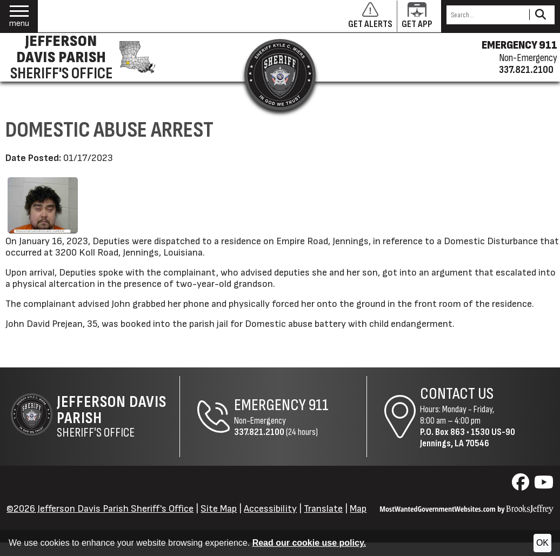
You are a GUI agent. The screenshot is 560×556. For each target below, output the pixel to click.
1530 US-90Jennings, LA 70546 (467, 437)
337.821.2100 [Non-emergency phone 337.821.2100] (526, 70)
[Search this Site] (486, 14)
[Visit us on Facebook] (522, 485)
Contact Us (457, 394)
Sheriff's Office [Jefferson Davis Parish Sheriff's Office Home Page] (118, 416)
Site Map (219, 508)
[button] (19, 16)
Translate (323, 508)
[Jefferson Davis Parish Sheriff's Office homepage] (80, 57)
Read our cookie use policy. (309, 542)
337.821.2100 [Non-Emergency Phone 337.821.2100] (259, 432)
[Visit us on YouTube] (544, 485)
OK (542, 542)
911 (319, 405)
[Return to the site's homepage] (280, 74)
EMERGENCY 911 (519, 45)
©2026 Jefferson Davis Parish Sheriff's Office (100, 508)
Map (358, 508)
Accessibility (270, 508)
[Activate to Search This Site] (540, 14)
